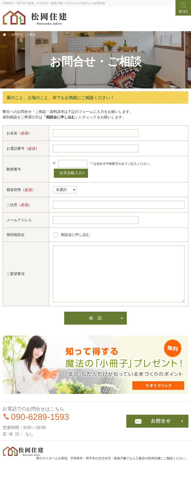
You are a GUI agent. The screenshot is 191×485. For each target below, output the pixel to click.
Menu (183, 8)
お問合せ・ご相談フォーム (157, 421)
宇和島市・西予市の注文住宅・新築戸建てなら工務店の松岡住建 (115, 458)
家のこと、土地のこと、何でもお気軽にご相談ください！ (60, 97)
